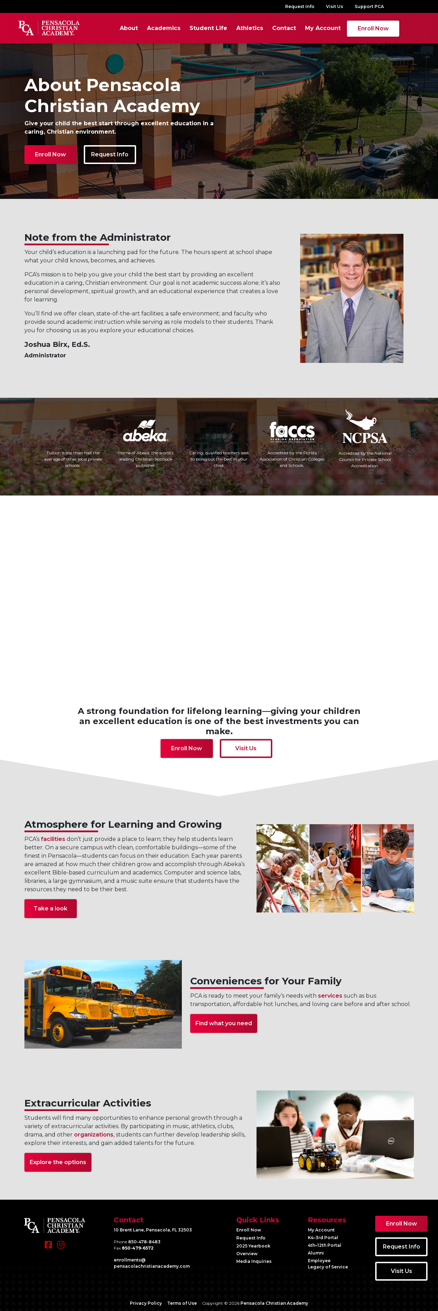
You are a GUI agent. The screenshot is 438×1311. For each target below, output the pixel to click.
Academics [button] (156, 27)
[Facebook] (48, 1247)
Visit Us (334, 6)
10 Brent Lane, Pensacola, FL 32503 (153, 1228)
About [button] (121, 27)
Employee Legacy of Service (328, 1262)
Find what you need (223, 1022)
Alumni (316, 1251)
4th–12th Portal (324, 1244)
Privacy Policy (146, 1302)
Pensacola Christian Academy (274, 1302)
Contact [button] (276, 27)
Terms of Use (182, 1302)
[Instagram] (61, 1247)
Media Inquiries (254, 1260)
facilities (53, 838)
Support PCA (369, 6)
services (330, 994)
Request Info (299, 6)
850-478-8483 (144, 1240)
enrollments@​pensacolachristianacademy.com (152, 1262)
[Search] (400, 27)
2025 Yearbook (253, 1244)
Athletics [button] (242, 27)
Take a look (50, 907)
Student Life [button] (201, 27)
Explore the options (58, 1161)
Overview (247, 1252)
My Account (315, 27)
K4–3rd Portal (323, 1236)
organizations (93, 1133)
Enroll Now (365, 27)
